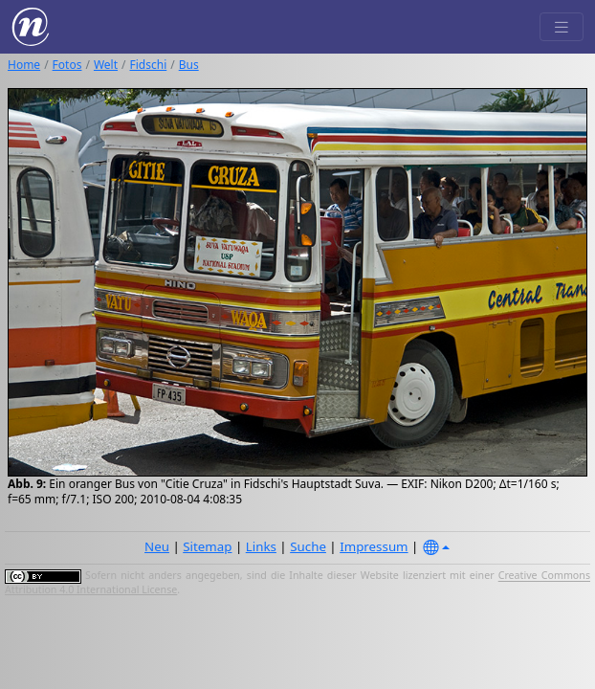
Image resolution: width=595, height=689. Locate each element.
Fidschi (148, 64)
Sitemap (207, 546)
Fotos (67, 64)
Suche (308, 546)
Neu (156, 546)
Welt (106, 64)
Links (261, 546)
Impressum (374, 546)
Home (24, 64)
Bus (189, 64)
